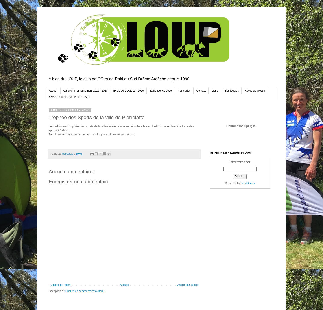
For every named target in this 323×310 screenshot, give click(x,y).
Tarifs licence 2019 (161, 90)
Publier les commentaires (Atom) (85, 291)
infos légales (231, 90)
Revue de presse (254, 90)
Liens (215, 90)
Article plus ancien (188, 284)
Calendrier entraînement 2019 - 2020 (85, 90)
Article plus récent (60, 284)
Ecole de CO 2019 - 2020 (128, 90)
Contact (201, 90)
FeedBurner (248, 183)
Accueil (53, 90)
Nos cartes (184, 90)
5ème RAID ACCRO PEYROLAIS (69, 97)
